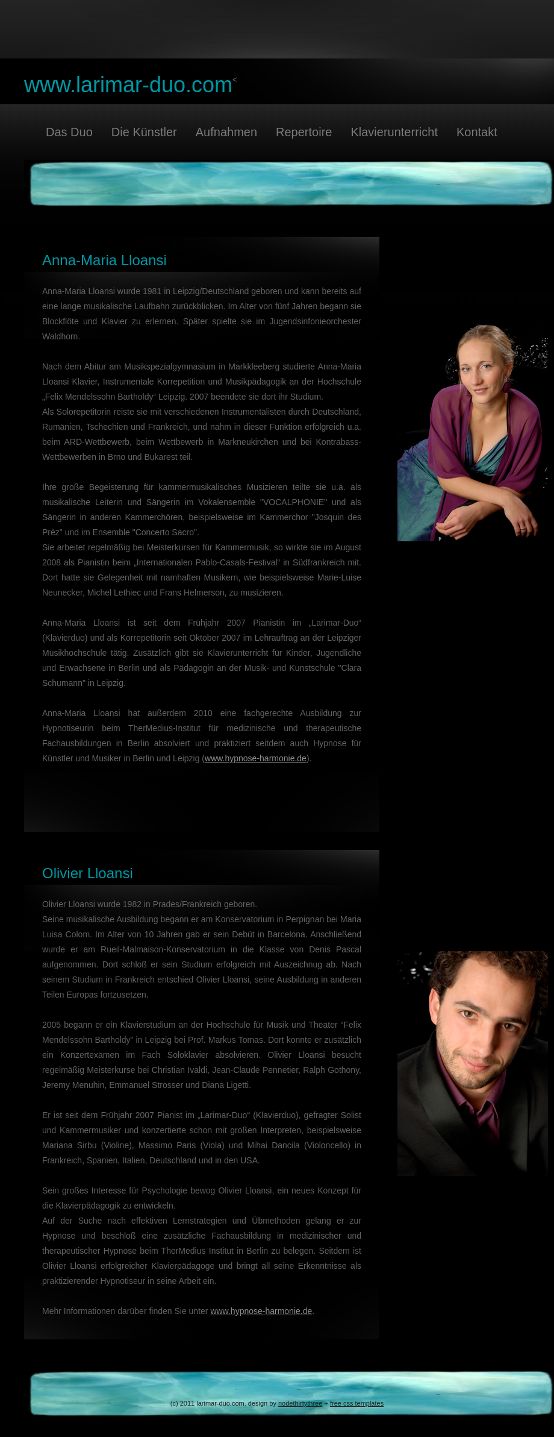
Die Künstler (144, 132)
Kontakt (476, 132)
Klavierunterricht (394, 132)
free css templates (357, 1403)
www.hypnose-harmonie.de (256, 758)
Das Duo (69, 132)
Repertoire (304, 132)
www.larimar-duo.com (128, 84)
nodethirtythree (300, 1403)
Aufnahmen (226, 132)
